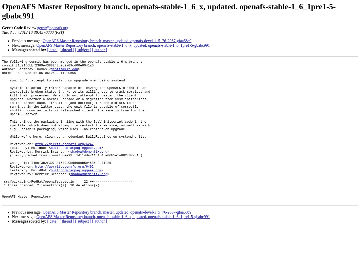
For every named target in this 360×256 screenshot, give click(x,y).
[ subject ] (83, 50)
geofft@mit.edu (64, 71)
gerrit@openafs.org (52, 28)
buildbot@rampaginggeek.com (76, 165)
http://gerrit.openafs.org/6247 (64, 161)
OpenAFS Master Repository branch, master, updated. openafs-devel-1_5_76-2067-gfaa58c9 (117, 41)
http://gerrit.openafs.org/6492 (64, 188)
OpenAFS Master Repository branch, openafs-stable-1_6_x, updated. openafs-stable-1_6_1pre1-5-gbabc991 (123, 45)
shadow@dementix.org (88, 170)
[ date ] (52, 50)
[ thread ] (67, 50)
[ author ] (99, 50)
